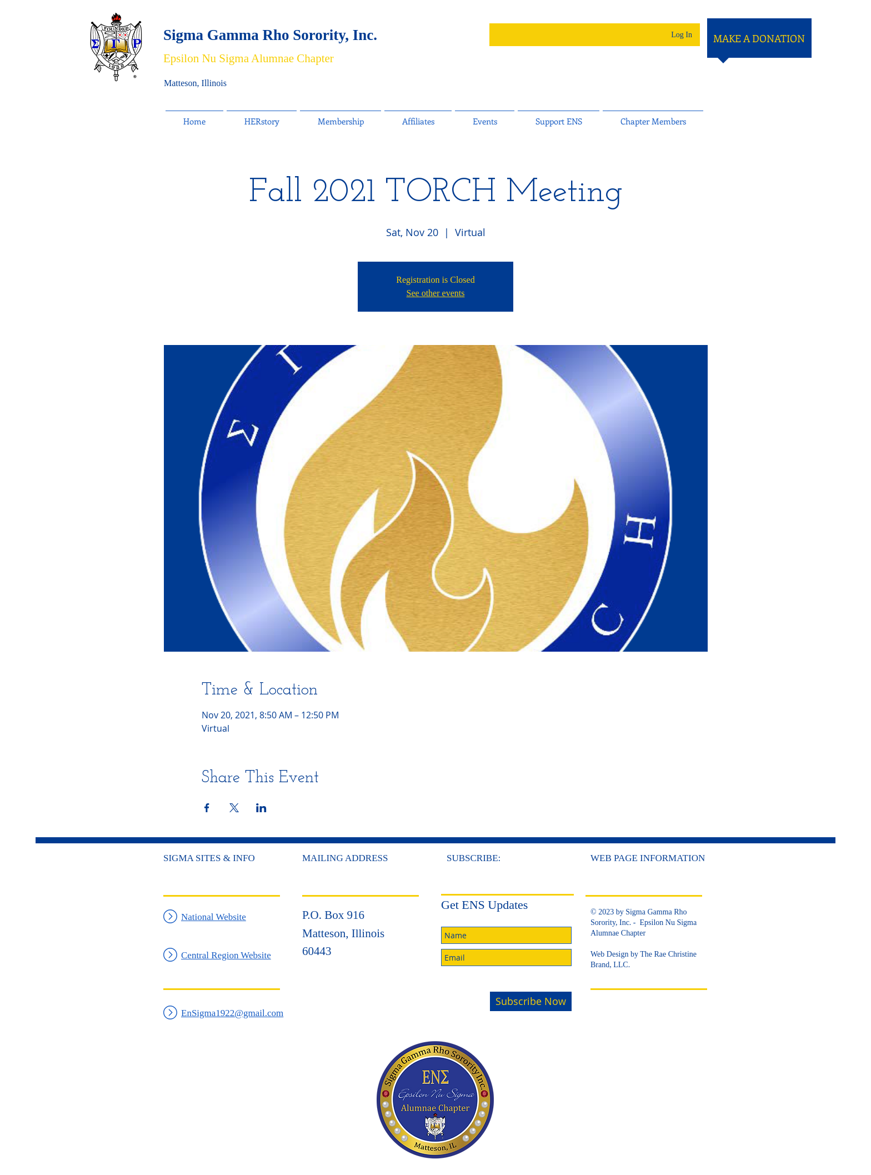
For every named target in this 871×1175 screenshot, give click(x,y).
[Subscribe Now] (531, 1001)
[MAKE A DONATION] (759, 39)
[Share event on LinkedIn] (261, 807)
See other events (436, 293)
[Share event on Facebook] (207, 807)
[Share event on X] (234, 807)
